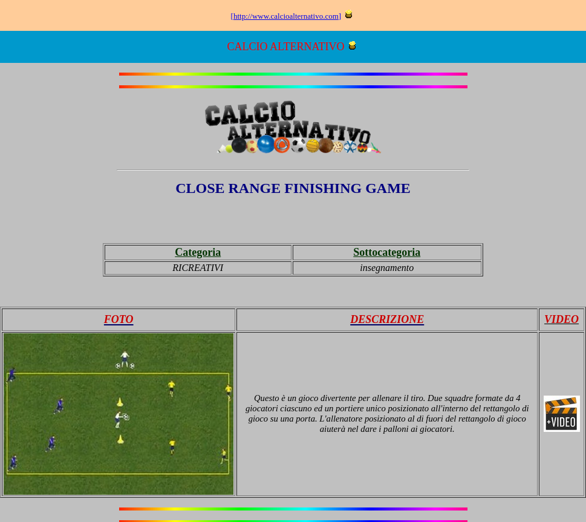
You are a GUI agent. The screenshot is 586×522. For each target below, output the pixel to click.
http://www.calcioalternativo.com (286, 16)
